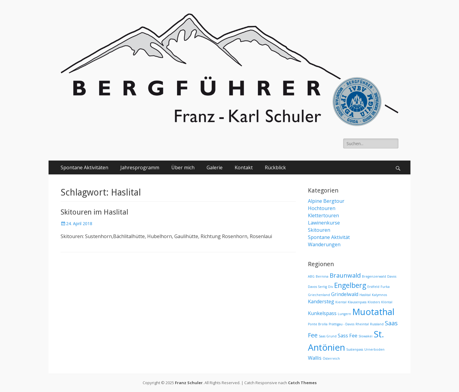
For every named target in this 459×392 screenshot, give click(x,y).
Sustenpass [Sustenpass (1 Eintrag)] (354, 349)
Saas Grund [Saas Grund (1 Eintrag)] (328, 336)
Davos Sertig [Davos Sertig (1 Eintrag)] (317, 287)
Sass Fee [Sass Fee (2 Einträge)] (347, 335)
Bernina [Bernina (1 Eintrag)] (322, 276)
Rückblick (275, 167)
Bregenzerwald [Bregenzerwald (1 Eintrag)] (374, 276)
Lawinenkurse (324, 222)
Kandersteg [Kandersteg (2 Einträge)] (321, 301)
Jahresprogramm (139, 167)
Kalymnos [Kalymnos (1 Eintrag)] (379, 295)
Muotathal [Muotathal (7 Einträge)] (373, 312)
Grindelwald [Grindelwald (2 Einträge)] (344, 294)
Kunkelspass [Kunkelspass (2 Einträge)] (322, 313)
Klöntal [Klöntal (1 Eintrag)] (386, 302)
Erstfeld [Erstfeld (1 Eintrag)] (373, 287)
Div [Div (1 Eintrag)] (330, 287)
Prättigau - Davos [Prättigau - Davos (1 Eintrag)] (341, 324)
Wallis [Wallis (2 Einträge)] (314, 358)
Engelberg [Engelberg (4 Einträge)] (350, 285)
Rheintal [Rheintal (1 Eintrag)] (362, 324)
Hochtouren (321, 208)
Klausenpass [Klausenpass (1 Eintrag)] (357, 302)
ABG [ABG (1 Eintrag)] (311, 276)
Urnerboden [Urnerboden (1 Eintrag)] (374, 349)
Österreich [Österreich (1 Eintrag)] (331, 358)
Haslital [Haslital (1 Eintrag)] (365, 295)
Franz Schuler (189, 382)
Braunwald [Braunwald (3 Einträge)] (345, 275)
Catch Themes (302, 382)
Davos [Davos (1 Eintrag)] (391, 276)
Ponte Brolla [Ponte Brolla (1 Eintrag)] (318, 324)
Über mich (183, 167)
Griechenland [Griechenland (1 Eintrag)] (319, 295)
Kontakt (244, 167)
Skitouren (319, 230)
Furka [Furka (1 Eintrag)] (385, 287)
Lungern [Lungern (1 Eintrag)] (344, 314)
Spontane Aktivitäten (84, 167)
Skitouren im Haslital (94, 212)
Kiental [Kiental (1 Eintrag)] (341, 302)
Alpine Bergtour (326, 201)
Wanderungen (324, 244)
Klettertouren (323, 215)
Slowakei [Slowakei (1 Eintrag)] (365, 336)
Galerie (215, 167)
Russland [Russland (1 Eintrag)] (377, 324)
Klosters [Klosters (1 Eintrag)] (374, 302)
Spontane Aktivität (329, 237)
